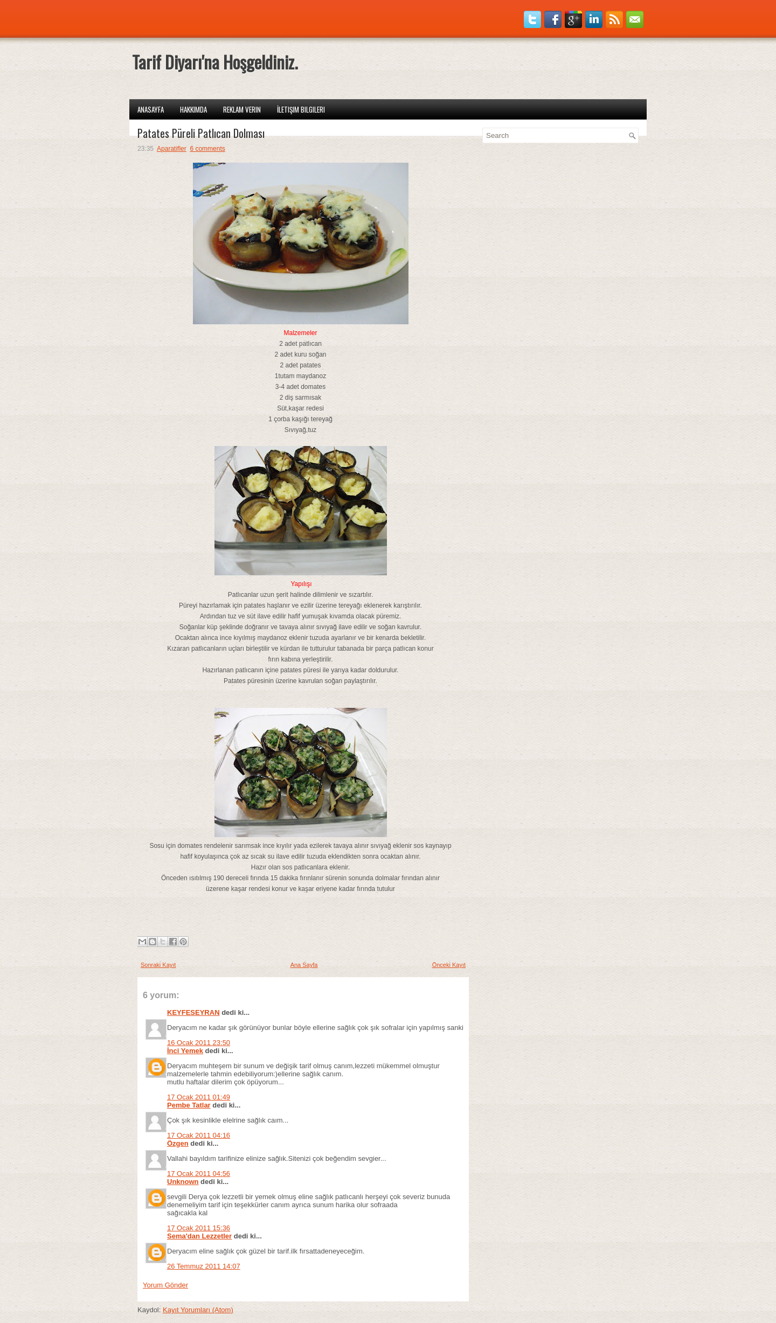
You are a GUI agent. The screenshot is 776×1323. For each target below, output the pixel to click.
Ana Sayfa (304, 965)
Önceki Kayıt (449, 965)
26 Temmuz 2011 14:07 (203, 1266)
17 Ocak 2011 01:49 (198, 1097)
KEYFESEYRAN (193, 1012)
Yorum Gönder (165, 1285)
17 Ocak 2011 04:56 (198, 1173)
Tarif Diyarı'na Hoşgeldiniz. (214, 61)
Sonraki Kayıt (158, 965)
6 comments (207, 148)
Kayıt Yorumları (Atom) (198, 1310)
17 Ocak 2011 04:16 (198, 1135)
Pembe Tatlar (189, 1105)
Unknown (183, 1182)
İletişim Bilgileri (301, 109)
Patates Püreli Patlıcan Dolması (201, 133)
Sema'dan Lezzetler (199, 1236)
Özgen (178, 1143)
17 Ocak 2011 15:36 (198, 1228)
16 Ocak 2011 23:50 (198, 1043)
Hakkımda (193, 109)
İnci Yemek (185, 1051)
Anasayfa (150, 109)
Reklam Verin (242, 109)
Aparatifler (171, 148)
